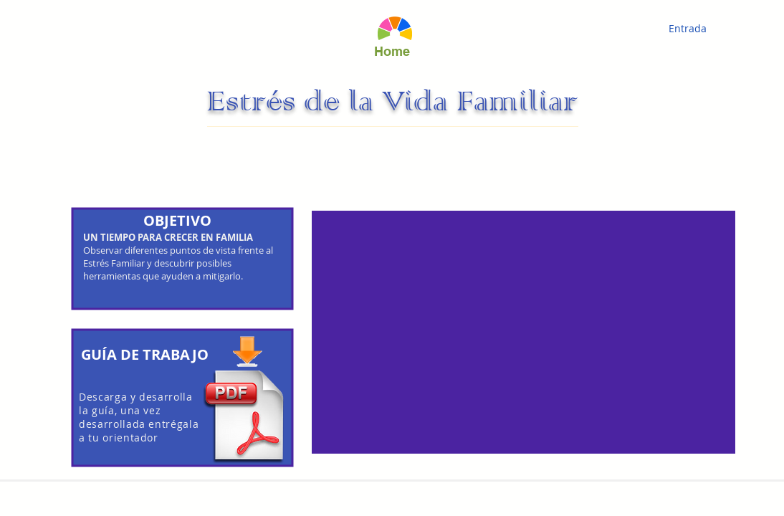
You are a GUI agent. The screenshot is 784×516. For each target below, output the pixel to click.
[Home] (391, 51)
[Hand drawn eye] (394, 28)
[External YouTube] (523, 332)
